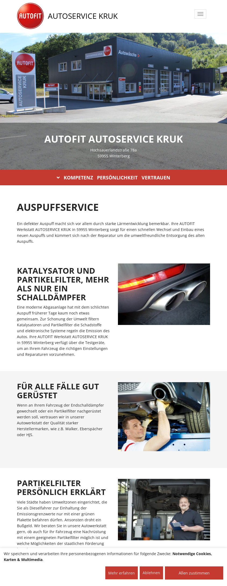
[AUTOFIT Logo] (30, 16)
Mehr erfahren (121, 573)
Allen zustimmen (194, 573)
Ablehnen (151, 572)
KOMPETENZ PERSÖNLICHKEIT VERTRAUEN (113, 177)
